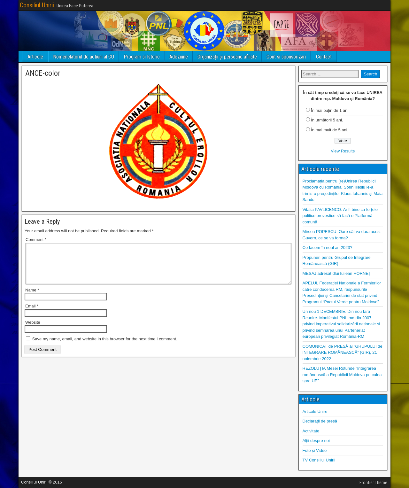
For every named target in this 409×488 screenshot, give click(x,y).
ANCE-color (42, 73)
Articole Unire (315, 411)
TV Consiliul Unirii (319, 460)
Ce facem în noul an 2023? (327, 247)
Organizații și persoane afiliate (227, 57)
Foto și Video (315, 450)
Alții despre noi (316, 440)
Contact (324, 57)
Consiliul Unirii (37, 5)
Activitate (311, 431)
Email (31, 313)
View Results (343, 151)
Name (32, 297)
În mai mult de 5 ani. (329, 130)
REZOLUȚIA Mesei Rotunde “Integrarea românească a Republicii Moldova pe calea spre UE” (342, 374)
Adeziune (178, 57)
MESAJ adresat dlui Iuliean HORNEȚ (337, 273)
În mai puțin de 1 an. (330, 110)
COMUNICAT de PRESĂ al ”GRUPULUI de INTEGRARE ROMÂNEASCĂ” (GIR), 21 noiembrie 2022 (342, 352)
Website (32, 330)
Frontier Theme (373, 482)
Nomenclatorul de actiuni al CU (83, 57)
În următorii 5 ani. (327, 120)
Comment (36, 239)
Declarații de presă (320, 421)
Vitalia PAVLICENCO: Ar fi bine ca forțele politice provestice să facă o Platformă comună (340, 215)
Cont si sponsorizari (286, 57)
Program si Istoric (142, 57)
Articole (35, 57)
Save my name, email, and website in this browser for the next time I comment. (104, 346)
